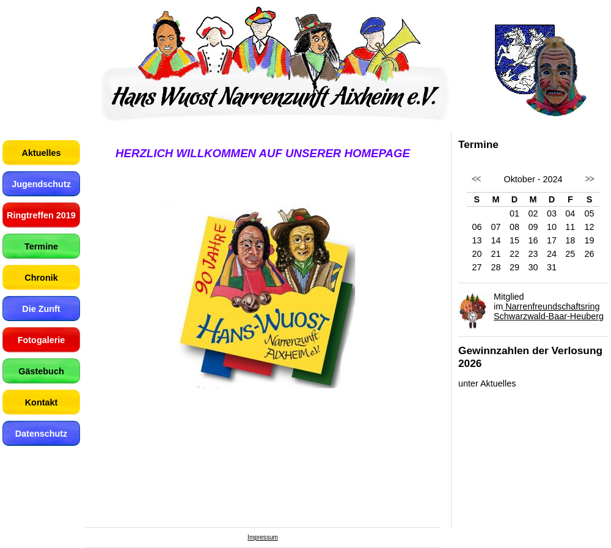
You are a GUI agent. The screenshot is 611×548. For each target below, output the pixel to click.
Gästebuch (41, 371)
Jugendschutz (41, 184)
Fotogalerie (41, 340)
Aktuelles (41, 153)
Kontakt (41, 402)
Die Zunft (41, 309)
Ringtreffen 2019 (41, 215)
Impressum (262, 537)
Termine (41, 246)
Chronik (40, 278)
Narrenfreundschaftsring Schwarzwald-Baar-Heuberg (549, 311)
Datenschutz (41, 434)
